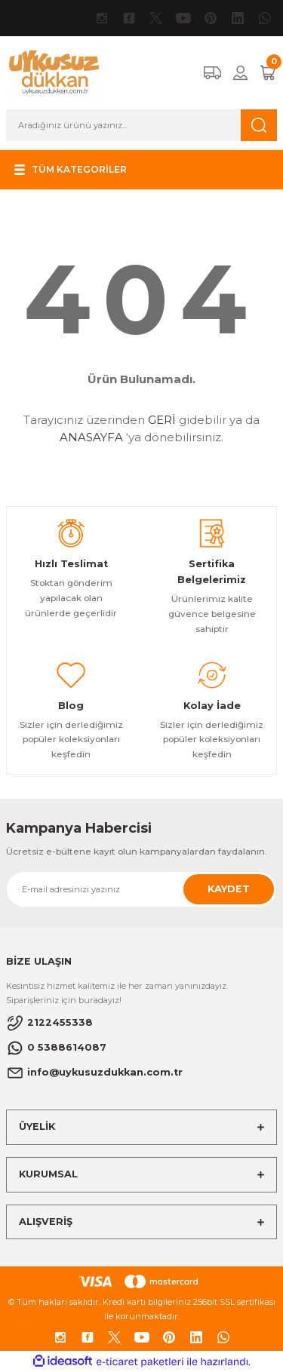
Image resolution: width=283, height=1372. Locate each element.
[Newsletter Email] (141, 889)
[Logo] (54, 72)
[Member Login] (240, 72)
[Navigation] (68, 169)
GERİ (162, 420)
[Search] (141, 125)
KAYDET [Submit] (229, 889)
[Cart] (268, 72)
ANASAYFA (91, 437)
